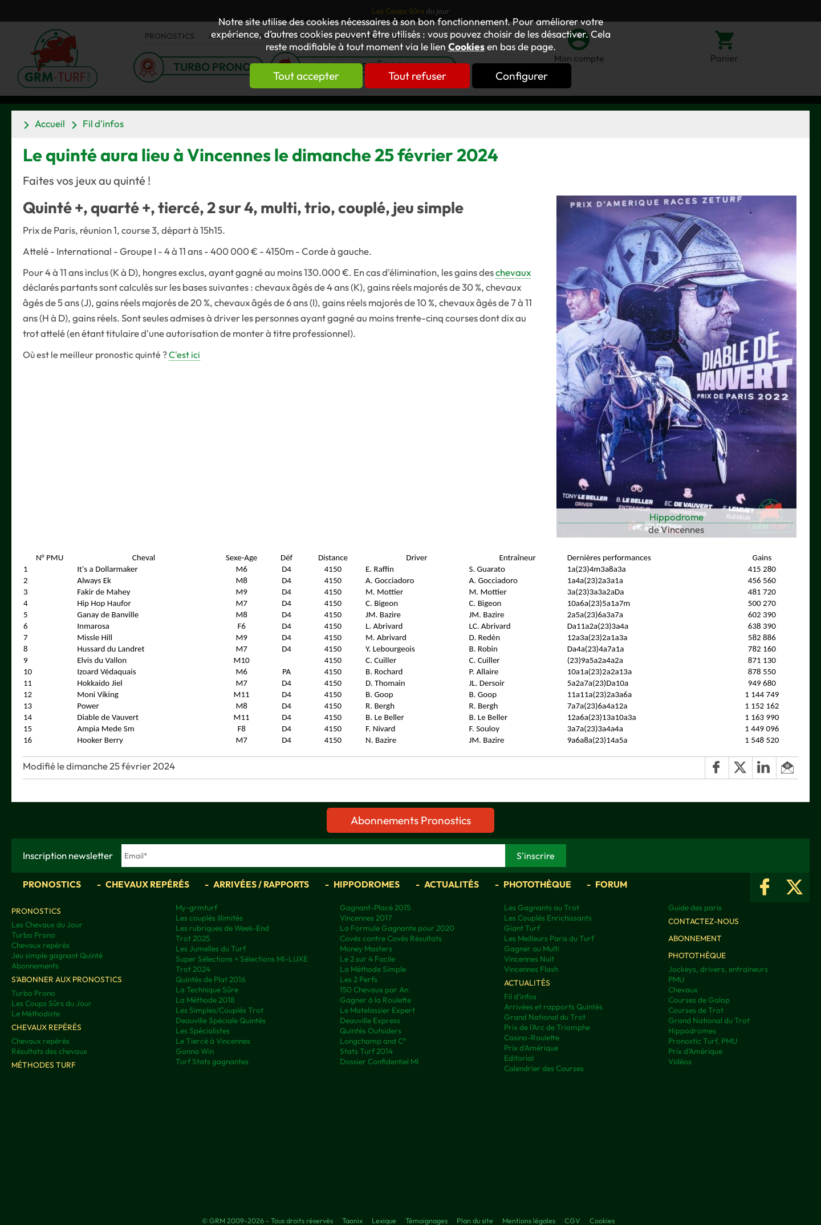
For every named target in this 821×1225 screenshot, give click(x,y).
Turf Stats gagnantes (212, 1061)
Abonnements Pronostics (411, 820)
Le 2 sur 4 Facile (367, 959)
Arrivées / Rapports (261, 884)
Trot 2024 (193, 969)
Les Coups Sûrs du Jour (51, 1003)
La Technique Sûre (207, 989)
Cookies (466, 46)
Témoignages (426, 1220)
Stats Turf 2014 (366, 1051)
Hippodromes (367, 884)
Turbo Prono (33, 935)
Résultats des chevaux (49, 1051)
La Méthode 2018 (205, 1000)
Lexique (384, 1220)
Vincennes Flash (531, 969)
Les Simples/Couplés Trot (219, 1010)
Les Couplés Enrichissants (548, 918)
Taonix (352, 1220)
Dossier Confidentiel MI (379, 1061)
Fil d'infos (103, 123)
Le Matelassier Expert (377, 1010)
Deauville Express (370, 1020)
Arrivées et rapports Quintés (553, 1007)
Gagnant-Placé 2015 (375, 907)
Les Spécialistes (203, 1030)
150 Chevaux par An (374, 989)
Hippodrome (676, 517)
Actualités (451, 884)
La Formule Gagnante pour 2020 (397, 928)
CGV (572, 1220)
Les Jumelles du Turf (211, 948)
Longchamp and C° (373, 1041)
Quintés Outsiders (370, 1030)
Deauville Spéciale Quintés (221, 1020)
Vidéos (680, 1061)
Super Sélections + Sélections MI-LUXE (242, 959)
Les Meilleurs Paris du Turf (549, 938)
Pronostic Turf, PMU (702, 1041)
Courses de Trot (696, 1010)
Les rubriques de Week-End (222, 928)
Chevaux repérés (147, 884)
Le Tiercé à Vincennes (213, 1041)
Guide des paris (695, 907)
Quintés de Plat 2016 (211, 979)
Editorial (519, 1058)
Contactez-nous (703, 921)
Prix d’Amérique (695, 1051)
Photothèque (537, 884)
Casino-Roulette (531, 1037)
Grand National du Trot (545, 1017)
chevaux (513, 272)
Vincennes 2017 (366, 918)
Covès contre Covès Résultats (391, 938)
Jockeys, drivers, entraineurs (718, 969)
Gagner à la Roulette (375, 1000)
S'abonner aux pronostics (66, 979)
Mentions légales (528, 1220)
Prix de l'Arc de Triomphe (547, 1027)
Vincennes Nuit (529, 959)
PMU (676, 979)
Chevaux (683, 989)
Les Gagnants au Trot (541, 907)
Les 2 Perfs (358, 979)
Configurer (523, 76)
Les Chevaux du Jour (47, 924)
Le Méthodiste (35, 1013)
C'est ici (184, 354)
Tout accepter (305, 76)
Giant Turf (522, 928)
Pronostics (52, 884)
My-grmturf (196, 907)
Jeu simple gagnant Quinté (57, 955)
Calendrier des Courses (544, 1068)
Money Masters (366, 948)
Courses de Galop (699, 1000)
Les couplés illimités (209, 918)
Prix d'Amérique (531, 1048)
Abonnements (35, 966)
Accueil (50, 123)
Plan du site (475, 1220)
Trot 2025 (193, 938)
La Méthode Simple (373, 969)
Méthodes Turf (43, 1065)
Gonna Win (195, 1051)
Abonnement (695, 938)
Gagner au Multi (531, 948)
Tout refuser (417, 76)
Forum (611, 884)
